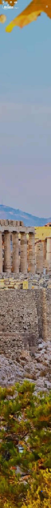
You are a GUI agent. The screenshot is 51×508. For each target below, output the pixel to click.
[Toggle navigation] (46, 6)
